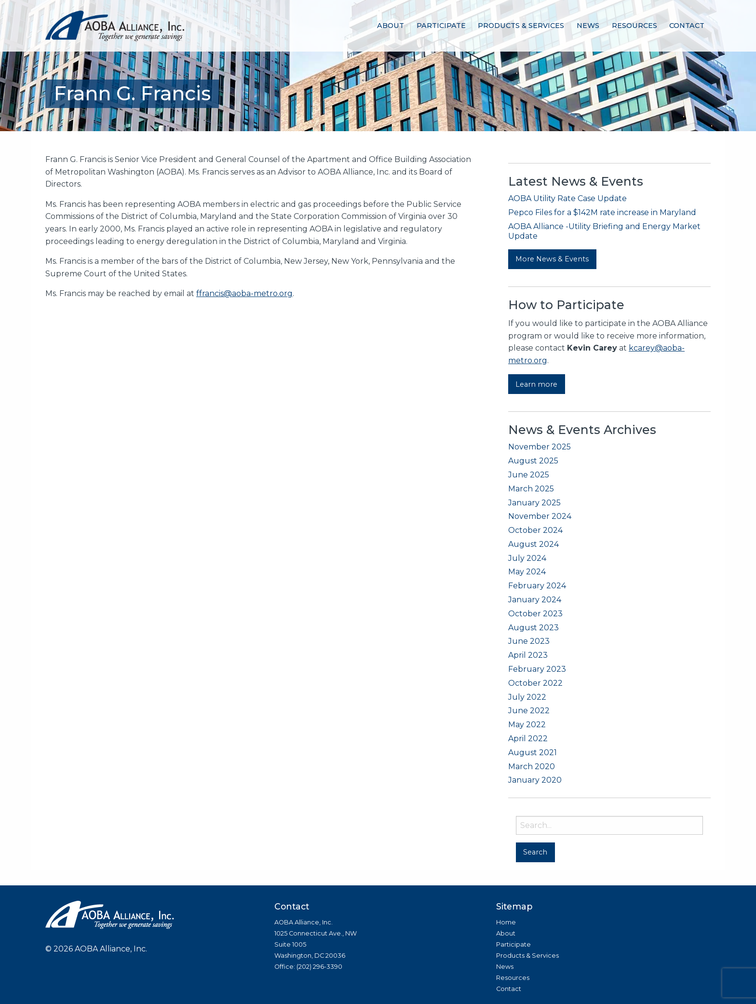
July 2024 (527, 558)
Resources (634, 25)
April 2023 (528, 655)
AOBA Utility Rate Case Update (567, 198)
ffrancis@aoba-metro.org (244, 293)
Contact (686, 25)
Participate (441, 25)
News (588, 25)
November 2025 (539, 446)
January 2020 (535, 780)
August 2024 (533, 544)
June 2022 (529, 710)
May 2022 (527, 724)
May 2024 (527, 571)
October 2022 (535, 683)
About (390, 25)
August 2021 (532, 752)
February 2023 (537, 669)
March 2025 (531, 488)
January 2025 (534, 502)
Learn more (536, 384)
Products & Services (521, 25)
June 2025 (528, 474)
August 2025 (533, 460)
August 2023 (533, 627)
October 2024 (535, 530)
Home (506, 922)
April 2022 (528, 738)
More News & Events (552, 259)
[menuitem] (390, 26)
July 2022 (527, 697)
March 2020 (531, 766)
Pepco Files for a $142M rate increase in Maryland (602, 212)
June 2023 (529, 641)
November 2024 (539, 516)
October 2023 (535, 613)
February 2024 (537, 585)
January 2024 (534, 599)
